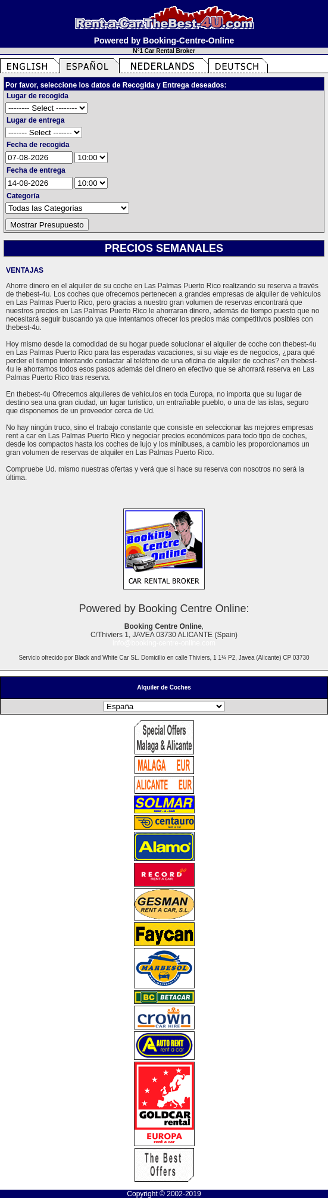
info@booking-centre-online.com (164, 643)
